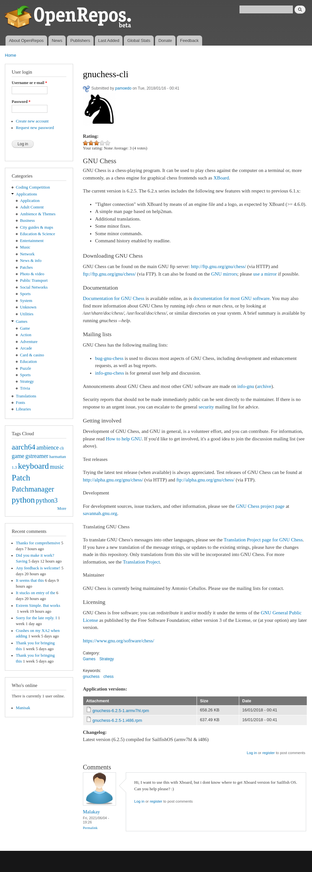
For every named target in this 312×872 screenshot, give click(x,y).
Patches (26, 267)
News (57, 40)
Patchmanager (33, 489)
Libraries (23, 409)
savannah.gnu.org (100, 513)
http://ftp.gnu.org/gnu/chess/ (218, 266)
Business (27, 220)
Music (25, 247)
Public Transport (34, 280)
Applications (26, 194)
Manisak (23, 708)
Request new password (35, 127)
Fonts (20, 402)
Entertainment (32, 240)
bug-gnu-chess (109, 358)
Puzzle (25, 368)
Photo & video (32, 274)
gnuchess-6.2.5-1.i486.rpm (117, 720)
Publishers (80, 40)
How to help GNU (124, 438)
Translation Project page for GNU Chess (263, 539)
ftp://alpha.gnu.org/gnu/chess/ (205, 479)
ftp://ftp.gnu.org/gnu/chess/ (109, 274)
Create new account (32, 121)
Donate (165, 40)
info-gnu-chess (109, 373)
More (61, 508)
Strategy (27, 381)
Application (30, 200)
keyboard (33, 466)
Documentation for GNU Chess (113, 298)
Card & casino (32, 355)
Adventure (29, 341)
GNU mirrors (224, 274)
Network (27, 254)
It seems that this (30, 580)
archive (264, 386)
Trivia (25, 388)
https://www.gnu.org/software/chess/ (118, 640)
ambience (47, 447)
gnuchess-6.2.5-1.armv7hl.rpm (121, 710)
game (18, 456)
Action (26, 335)
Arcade (26, 348)
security (206, 406)
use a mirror (265, 274)
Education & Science (37, 234)
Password (21, 101)
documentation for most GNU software (231, 298)
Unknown (28, 307)
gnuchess (91, 676)
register (268, 753)
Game (25, 328)
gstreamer (36, 456)
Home (10, 55)
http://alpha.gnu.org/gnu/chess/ (113, 479)
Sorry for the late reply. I (36, 618)
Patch (21, 477)
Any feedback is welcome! (38, 568)
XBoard (221, 177)
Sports (25, 294)
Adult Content (32, 207)
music (57, 467)
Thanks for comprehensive (38, 543)
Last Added (108, 40)
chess (108, 676)
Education (28, 361)
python (23, 500)
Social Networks (34, 287)
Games (22, 321)
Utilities (26, 314)
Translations (26, 396)
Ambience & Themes (38, 214)
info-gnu (245, 386)
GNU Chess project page (260, 506)
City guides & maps (36, 227)
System (26, 300)
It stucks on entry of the (35, 593)
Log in (252, 753)
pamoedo (123, 88)
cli (62, 448)
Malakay (91, 811)
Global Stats (138, 40)
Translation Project (141, 562)
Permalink (90, 828)
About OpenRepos (26, 40)
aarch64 (23, 447)
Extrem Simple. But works (38, 605)
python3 (47, 500)
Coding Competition (33, 187)
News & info (31, 260)
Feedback (189, 40)
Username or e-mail (29, 82)
